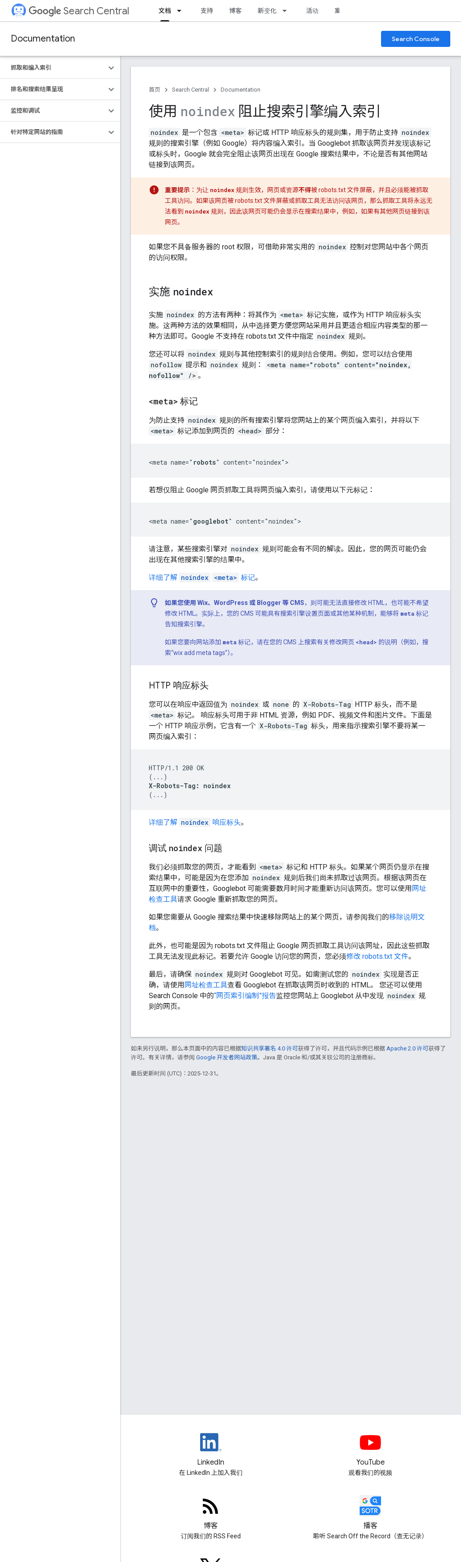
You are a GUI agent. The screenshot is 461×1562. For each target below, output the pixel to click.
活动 (312, 11)
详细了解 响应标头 (195, 822)
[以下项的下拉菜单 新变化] (287, 10)
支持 (207, 11)
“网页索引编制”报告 (245, 995)
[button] (53, 68)
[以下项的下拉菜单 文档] (182, 10)
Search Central (79, 11)
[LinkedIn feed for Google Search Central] (211, 1450)
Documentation (43, 38)
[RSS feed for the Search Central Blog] (211, 1513)
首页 (154, 89)
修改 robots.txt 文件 (377, 956)
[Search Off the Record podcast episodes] (371, 1513)
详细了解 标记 (202, 577)
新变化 (267, 11)
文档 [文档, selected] (165, 11)
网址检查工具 (205, 985)
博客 (235, 11)
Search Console (416, 39)
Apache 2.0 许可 (407, 1048)
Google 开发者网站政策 (226, 1057)
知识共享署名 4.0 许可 (269, 1048)
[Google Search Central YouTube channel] (371, 1450)
